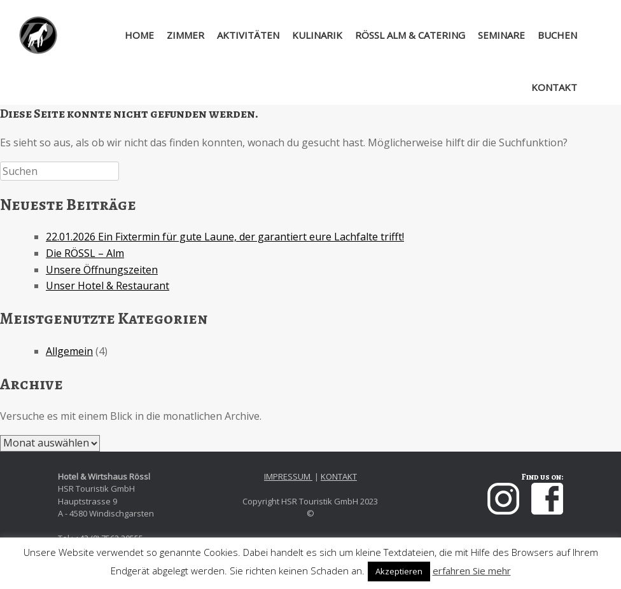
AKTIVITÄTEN (248, 35)
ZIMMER (185, 35)
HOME (130, 35)
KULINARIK (317, 35)
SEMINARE (501, 35)
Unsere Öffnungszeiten (102, 270)
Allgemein (69, 351)
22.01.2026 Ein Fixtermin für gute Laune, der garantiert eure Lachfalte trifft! (225, 237)
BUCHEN (557, 35)
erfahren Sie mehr (472, 570)
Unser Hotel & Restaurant (107, 286)
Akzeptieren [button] (398, 571)
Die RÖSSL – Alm (85, 253)
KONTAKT (554, 87)
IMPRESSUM (288, 476)
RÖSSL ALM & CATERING (410, 35)
